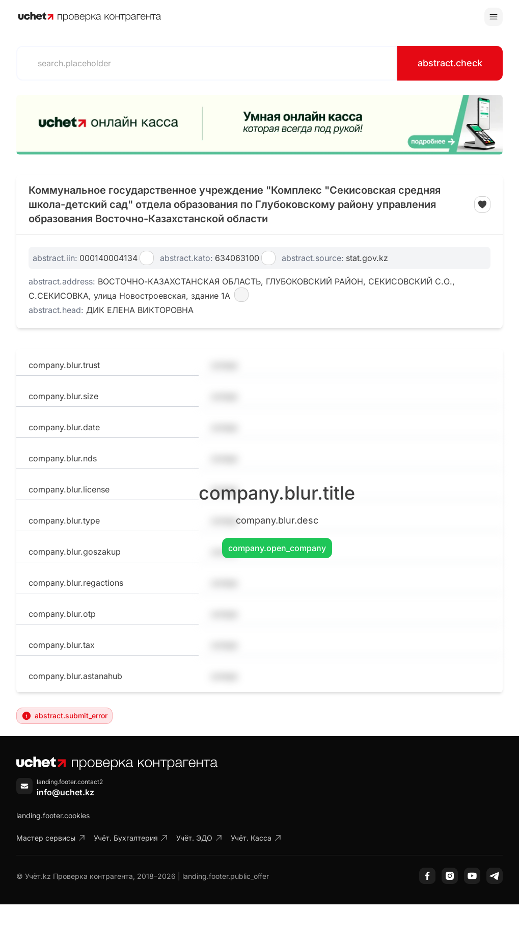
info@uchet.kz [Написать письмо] (65, 792)
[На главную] (89, 16)
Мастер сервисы (51, 837)
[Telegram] (494, 876)
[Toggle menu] (493, 17)
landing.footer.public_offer (225, 876)
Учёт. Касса (256, 837)
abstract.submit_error (64, 716)
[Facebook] (427, 876)
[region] (259, 124)
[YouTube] (472, 876)
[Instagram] (450, 876)
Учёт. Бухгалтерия (131, 837)
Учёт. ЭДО (199, 837)
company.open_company (277, 548)
